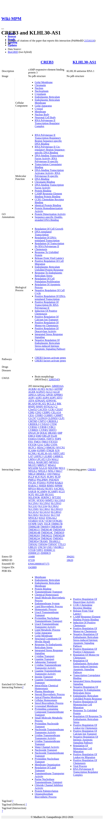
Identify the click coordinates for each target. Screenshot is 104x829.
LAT (30, 456)
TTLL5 (62, 544)
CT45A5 (44, 424)
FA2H (54, 435)
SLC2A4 (42, 506)
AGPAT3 (40, 391)
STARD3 (33, 520)
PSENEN (54, 479)
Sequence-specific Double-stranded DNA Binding (49, 218)
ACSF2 (41, 389)
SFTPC (32, 500)
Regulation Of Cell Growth (49, 228)
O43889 (32, 567)
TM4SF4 (45, 526)
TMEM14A (59, 529)
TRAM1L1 (54, 541)
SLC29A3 (56, 503)
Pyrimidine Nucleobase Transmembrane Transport (48, 619)
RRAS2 (41, 488)
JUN (57, 450)
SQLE (41, 517)
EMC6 (31, 435)
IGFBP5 (41, 450)
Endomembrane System (47, 603)
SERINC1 (46, 497)
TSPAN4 (42, 544)
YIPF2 (39, 550)
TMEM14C (47, 532)
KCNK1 (32, 453)
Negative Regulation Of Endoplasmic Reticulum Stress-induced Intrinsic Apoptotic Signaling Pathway (50, 344)
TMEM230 (59, 535)
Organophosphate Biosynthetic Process (46, 795)
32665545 (54, 379)
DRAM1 (52, 433)
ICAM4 (32, 450)
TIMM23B (34, 526)
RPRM (58, 485)
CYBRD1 (33, 430)
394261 (70, 556)
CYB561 (32, 427)
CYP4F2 (43, 430)
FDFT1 (50, 438)
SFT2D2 (56, 497)
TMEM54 (33, 541)
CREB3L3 (33, 424)
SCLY (62, 491)
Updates (12, 45)
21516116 (89, 40)
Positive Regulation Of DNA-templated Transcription (50, 297)
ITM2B (50, 450)
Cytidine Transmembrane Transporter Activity (48, 666)
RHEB (42, 485)
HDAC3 (41, 447)
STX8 (48, 520)
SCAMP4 (42, 491)
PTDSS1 (41, 482)
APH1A (32, 394)
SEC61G (49, 494)
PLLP (31, 476)
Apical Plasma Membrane (48, 697)
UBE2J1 (32, 547)
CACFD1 (42, 409)
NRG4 (31, 474)
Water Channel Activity (47, 747)
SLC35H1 (33, 509)
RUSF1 (49, 488)
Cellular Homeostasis (46, 700)
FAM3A (32, 438)
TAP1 (40, 523)
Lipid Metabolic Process (47, 629)
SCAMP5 (53, 491)
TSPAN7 (52, 544)
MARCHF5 (42, 462)
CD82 (31, 412)
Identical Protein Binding (48, 205)
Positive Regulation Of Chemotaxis (85, 762)
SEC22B (39, 494)
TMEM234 (34, 538)
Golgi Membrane (44, 82)
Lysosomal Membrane (46, 706)
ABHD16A (57, 386)
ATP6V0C (51, 400)
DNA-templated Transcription (43, 233)
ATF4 (31, 400)
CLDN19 (42, 418)
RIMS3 (50, 485)
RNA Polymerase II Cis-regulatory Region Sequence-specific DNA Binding (50, 149)
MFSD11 (54, 462)
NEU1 (62, 468)
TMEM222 (46, 535)
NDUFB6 (53, 468)
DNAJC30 (33, 433)
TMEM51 (58, 538)
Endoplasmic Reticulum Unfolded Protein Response (49, 268)
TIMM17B (56, 523)
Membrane (40, 111)
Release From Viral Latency (49, 258)
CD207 (59, 409)
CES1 (31, 415)
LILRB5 (48, 456)
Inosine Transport (44, 676)
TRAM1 (43, 541)
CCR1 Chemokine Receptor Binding (82, 606)
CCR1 (51, 409)
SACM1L (59, 488)
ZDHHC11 (49, 550)
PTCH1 (32, 482)
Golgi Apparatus (43, 105)
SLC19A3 (59, 500)
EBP (60, 433)
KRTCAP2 (59, 453)
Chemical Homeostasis (47, 594)
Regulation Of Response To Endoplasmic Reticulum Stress (87, 719)
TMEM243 (46, 538)
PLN (37, 476)
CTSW (53, 424)
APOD (49, 394)
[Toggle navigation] (2, 28)
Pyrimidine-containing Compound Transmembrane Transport (49, 712)
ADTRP (58, 389)
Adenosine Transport (46, 662)
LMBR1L (58, 456)
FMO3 (45, 441)
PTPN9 (50, 482)
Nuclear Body (42, 114)
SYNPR (32, 523)
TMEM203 (34, 535)
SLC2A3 (32, 506)
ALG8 (56, 391)
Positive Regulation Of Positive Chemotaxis (85, 650)
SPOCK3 (33, 517)
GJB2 (47, 444)
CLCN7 (32, 418)
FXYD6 (32, 444)
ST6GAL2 (51, 517)
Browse (12, 36)
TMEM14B (34, 532)
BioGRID (13, 52)
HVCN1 (60, 447)
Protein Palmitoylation (46, 791)
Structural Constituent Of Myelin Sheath (48, 640)
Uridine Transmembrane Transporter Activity (47, 737)
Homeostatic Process (46, 609)
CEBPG (46, 412)
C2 (55, 406)
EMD (39, 435)
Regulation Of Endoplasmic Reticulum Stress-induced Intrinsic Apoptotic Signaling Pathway (85, 666)
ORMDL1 (41, 474)
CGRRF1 (48, 415)
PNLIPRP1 (42, 479)
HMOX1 (51, 447)
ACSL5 (50, 389)
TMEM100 (56, 526)
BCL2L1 (51, 403)
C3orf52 (32, 409)
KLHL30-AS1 (84, 62)
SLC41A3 (44, 512)
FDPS (58, 438)
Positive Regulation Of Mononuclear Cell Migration (85, 704)
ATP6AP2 (40, 400)
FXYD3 (53, 441)
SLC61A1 (44, 515)
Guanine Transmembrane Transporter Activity (48, 672)
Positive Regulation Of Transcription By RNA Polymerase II (47, 305)
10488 (31, 556)
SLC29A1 (33, 503)
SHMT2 (49, 500)
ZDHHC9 (45, 553)
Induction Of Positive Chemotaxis (46, 312)
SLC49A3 (56, 512)
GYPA (54, 444)
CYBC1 (51, 427)
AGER (31, 391)
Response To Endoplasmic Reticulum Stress (48, 274)
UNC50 (42, 547)
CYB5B (42, 427)
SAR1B (32, 491)
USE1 (49, 547)
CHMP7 (58, 415)
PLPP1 (50, 476)
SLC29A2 (44, 503)
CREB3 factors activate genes (50, 357)
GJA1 (40, 444)
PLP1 (43, 476)
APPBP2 (58, 394)
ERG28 (46, 435)
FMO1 (37, 441)
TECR (47, 523)
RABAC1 (33, 485)
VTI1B (32, 550)
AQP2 (38, 397)
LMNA (32, 459)
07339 (31, 560)
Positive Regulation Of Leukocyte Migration (85, 756)
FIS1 (30, 441)
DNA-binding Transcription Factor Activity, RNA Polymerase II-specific (49, 158)
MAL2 (55, 459)
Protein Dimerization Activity (50, 214)
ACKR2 (32, 389)
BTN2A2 (49, 406)
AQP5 (52, 397)
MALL (32, 462)
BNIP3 (39, 406)
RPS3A (32, 488)
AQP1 (31, 397)
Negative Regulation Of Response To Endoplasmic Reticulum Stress (87, 690)
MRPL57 (42, 465)
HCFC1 (32, 447)
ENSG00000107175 (38, 563)
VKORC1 (58, 547)
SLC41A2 (33, 512)
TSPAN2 (32, 544)
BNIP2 (31, 406)
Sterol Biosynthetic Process (49, 703)
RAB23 (59, 482)
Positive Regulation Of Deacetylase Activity (47, 330)
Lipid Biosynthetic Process (49, 606)
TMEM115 (34, 529)
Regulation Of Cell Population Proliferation (47, 280)
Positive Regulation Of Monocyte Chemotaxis (47, 324)
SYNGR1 (57, 520)
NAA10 (43, 468)
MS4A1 (52, 465)
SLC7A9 (55, 515)
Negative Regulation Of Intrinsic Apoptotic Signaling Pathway (85, 739)
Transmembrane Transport (48, 591)
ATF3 (59, 397)
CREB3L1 (52, 421)
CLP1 (61, 418)
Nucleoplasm (41, 91)
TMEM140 (46, 529)
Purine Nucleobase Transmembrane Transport (48, 781)
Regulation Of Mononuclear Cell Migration (82, 748)
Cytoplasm (40, 94)
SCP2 (31, 494)
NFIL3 (51, 471)
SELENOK (34, 497)
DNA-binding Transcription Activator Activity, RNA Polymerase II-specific (49, 173)
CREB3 (47, 62)
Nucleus (39, 88)
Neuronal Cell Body (45, 117)
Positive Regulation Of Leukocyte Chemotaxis (85, 726)
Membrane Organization (47, 764)
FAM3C (41, 438)
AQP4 (45, 397)
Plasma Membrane (44, 691)
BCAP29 (33, 403)
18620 (70, 560)
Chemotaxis (41, 249)
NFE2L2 (32, 471)
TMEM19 (59, 532)
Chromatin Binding (45, 182)
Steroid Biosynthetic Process (50, 694)
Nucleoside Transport (46, 750)
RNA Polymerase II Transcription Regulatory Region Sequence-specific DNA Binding (48, 139)
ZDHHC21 (34, 553)
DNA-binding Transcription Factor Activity (49, 186)
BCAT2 (42, 403)
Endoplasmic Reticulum (47, 97)
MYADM (33, 468)
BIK (59, 403)
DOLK (43, 433)
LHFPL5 (38, 456)
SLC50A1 (33, 515)
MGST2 (32, 465)
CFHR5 (39, 415)
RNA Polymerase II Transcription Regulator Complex (47, 123)
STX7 (41, 520)
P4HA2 (56, 474)
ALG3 (49, 391)
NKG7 (58, 471)
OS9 (49, 474)
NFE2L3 (42, 471)
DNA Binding (42, 179)
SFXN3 (41, 500)
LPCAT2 (41, 459)
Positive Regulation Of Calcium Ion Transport (47, 318)
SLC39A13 (57, 509)
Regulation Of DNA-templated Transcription (47, 239)
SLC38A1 (44, 509)
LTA (48, 459)
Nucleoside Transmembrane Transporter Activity (49, 731)
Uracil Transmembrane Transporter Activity (47, 625)
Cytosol (39, 108)
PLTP (57, 476)
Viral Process (80, 766)
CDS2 (38, 412)
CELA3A (56, 412)
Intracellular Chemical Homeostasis (46, 687)
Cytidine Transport (44, 656)
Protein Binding (43, 190)
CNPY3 (42, 421)
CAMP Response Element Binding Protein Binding (48, 195)
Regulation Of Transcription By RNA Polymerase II (49, 245)
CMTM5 (32, 421)
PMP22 (32, 479)
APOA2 (41, 394)
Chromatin (40, 85)
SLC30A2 (53, 506)
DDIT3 (52, 430)
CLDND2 (52, 418)
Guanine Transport (44, 659)
